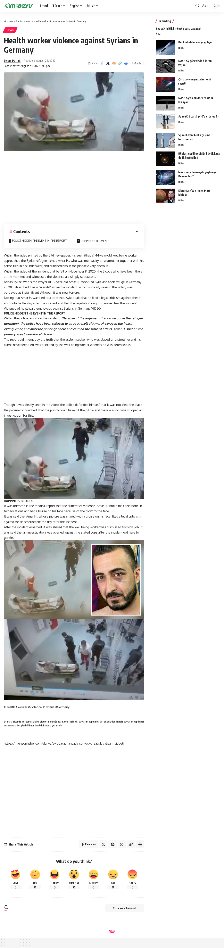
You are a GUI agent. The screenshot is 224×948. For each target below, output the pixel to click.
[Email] (114, 63)
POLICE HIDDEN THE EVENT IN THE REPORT (39, 240)
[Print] (126, 63)
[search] (197, 6)
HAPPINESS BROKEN (94, 240)
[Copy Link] (120, 63)
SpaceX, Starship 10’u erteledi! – (198, 116)
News (10, 30)
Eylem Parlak (12, 60)
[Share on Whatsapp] (122, 844)
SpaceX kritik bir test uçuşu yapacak (178, 28)
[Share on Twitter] (108, 63)
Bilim (158, 34)
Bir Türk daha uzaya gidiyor (195, 42)
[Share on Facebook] (101, 63)
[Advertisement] (74, 186)
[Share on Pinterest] (112, 844)
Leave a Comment (124, 908)
